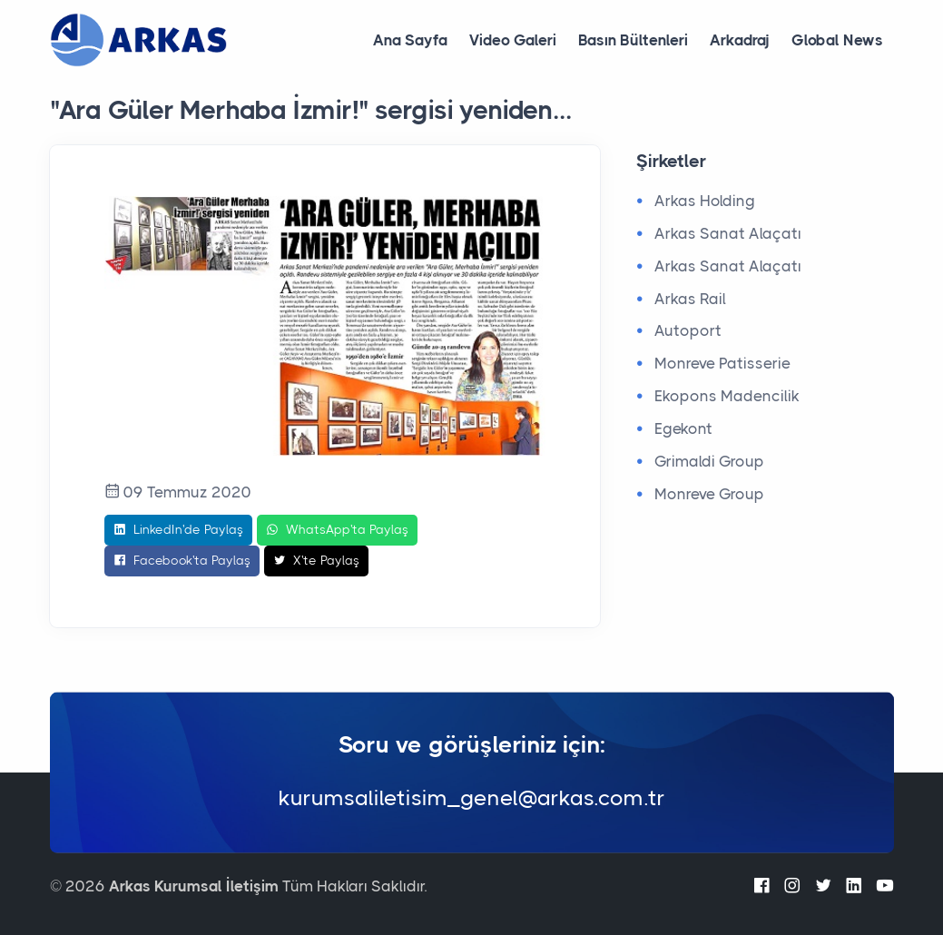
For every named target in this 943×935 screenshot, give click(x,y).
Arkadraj (740, 40)
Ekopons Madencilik (727, 396)
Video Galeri (512, 40)
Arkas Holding (704, 201)
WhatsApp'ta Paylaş (337, 530)
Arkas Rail (690, 299)
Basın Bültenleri (633, 40)
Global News (837, 40)
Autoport (688, 330)
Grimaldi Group (709, 461)
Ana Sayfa (410, 40)
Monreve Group (709, 494)
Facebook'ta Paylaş (181, 561)
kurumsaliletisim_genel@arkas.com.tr (472, 798)
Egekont (683, 428)
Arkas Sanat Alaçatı (727, 233)
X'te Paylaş (316, 561)
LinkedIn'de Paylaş (178, 530)
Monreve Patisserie (722, 363)
